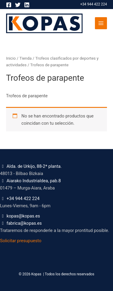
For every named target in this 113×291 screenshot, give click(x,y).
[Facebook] (8, 5)
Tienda (25, 58)
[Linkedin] (27, 5)
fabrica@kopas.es (24, 223)
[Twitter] (17, 5)
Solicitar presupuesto (20, 240)
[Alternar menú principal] (101, 23)
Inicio (11, 58)
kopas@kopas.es (23, 216)
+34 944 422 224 (93, 4)
